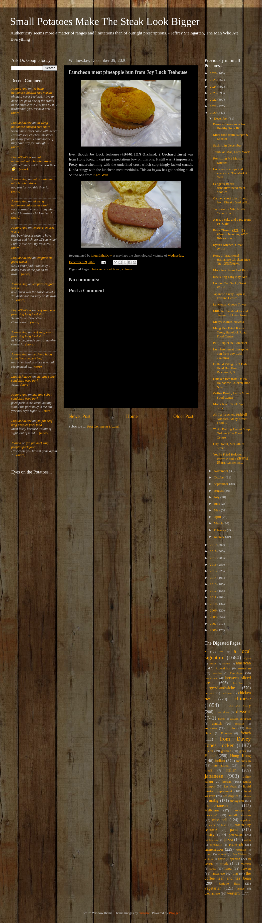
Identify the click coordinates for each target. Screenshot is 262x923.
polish (247, 839)
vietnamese (212, 893)
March (219, 523)
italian (231, 770)
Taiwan (246, 868)
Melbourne (212, 810)
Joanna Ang (19, 88)
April (218, 517)
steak (224, 863)
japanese (214, 776)
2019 (213, 545)
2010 (213, 604)
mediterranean (216, 805)
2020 (213, 113)
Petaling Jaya (212, 839)
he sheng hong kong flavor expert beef (31, 356)
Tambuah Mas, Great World (232, 152)
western (233, 893)
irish (242, 765)
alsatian (226, 663)
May (217, 510)
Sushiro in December (227, 145)
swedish (246, 864)
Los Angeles (230, 796)
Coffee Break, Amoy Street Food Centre (231, 395)
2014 (213, 578)
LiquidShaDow (21, 123)
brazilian (238, 683)
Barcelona (211, 678)
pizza (228, 839)
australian (244, 668)
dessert (243, 711)
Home (132, 416)
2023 (213, 93)
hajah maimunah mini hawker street (31, 159)
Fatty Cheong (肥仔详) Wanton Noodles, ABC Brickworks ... (230, 234)
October (220, 477)
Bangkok (236, 673)
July (217, 497)
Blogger (174, 913)
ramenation (214, 849)
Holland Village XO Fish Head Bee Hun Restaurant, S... (230, 368)
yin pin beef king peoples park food (31, 423)
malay (214, 800)
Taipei (228, 868)
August (219, 490)
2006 (213, 630)
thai (235, 873)
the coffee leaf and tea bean (228, 876)
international (221, 765)
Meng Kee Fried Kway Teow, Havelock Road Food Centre (230, 332)
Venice (240, 888)
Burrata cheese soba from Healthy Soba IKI (230, 126)
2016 (213, 564)
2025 (213, 80)
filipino (232, 728)
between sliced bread (106, 269)
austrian (217, 673)
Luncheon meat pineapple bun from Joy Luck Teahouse (230, 353)
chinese (127, 269)
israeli (208, 770)
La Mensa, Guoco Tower (230, 304)
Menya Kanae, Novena (228, 321)
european (211, 728)
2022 (213, 99)
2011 (213, 597)
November (221, 471)
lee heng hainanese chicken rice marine (31, 90)
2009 (213, 610)
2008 (213, 617)
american (243, 663)
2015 (213, 571)
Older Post (183, 416)
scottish (209, 858)
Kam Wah (100, 175)
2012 (213, 591)
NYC (224, 825)
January (219, 536)
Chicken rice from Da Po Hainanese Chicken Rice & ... (231, 383)
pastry (210, 834)
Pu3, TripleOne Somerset (230, 343)
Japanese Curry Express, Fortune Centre (229, 296)
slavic (221, 859)
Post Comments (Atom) (103, 426)
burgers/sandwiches (220, 688)
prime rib (236, 844)
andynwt (144, 913)
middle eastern (240, 815)
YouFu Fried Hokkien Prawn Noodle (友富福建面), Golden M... (231, 458)
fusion (209, 751)
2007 (213, 623)
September (221, 484)
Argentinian (223, 668)
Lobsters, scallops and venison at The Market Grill (230, 173)
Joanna (16, 443)
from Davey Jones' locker (228, 742)
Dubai (221, 718)
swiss (213, 868)
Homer (210, 756)
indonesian (243, 761)
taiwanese (218, 873)
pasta (234, 829)
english (217, 723)
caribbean (227, 693)
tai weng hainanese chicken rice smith (30, 125)
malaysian (237, 801)
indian (220, 761)
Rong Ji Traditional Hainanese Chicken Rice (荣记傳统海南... (231, 259)
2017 (213, 558)
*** (221, 651)
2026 (213, 73)
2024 (213, 86)
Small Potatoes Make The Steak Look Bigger (105, 21)
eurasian (239, 723)
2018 (213, 551)
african (213, 663)
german (226, 751)
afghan (247, 658)
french (246, 733)
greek (242, 751)
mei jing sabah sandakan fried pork (33, 378)
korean (227, 781)
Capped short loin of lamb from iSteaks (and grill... (231, 200)
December (221, 118)
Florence (226, 733)
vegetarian (213, 888)
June (217, 503)
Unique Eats (229, 883)
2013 (213, 584)
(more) (15, 113)
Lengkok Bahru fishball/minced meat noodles (229, 188)
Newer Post (80, 416)
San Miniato (239, 854)
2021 (213, 106)
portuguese (216, 844)
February (220, 530)
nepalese (245, 820)
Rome (208, 854)
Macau (247, 795)
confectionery (240, 705)
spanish (235, 859)
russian (222, 854)
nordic (212, 824)
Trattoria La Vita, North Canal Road (229, 211)
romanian (241, 849)
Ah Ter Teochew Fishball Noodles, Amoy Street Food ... (230, 418)
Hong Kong (240, 756)
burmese (210, 693)
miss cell (219, 820)
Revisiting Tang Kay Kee (230, 277)
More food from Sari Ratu (230, 270)
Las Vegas (230, 786)
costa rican (222, 712)
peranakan (236, 835)
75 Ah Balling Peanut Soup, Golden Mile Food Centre (232, 433)
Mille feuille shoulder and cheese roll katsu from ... (231, 313)
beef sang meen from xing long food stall (34, 312)
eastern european (240, 718)
